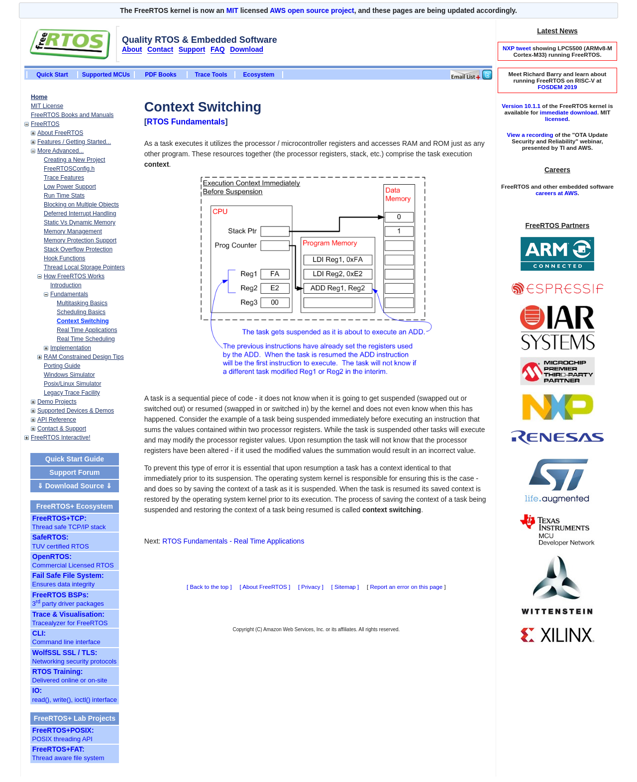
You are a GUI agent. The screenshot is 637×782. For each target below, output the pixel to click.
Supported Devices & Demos (75, 410)
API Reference (56, 419)
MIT (232, 10)
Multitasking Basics (82, 303)
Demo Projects (57, 401)
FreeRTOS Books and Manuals (72, 115)
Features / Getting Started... (74, 141)
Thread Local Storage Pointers (84, 267)
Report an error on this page (406, 586)
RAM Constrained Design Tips (84, 356)
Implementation (70, 347)
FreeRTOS (45, 123)
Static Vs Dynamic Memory (79, 222)
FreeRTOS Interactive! (61, 437)
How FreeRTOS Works (74, 276)
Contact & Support (61, 428)
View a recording (530, 134)
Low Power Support (70, 186)
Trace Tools (211, 74)
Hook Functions (64, 258)
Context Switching (83, 321)
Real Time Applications (87, 330)
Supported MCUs (106, 74)
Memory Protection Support (80, 240)
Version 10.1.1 (521, 106)
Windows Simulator (69, 374)
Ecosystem (259, 74)
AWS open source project (312, 10)
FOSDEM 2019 (557, 87)
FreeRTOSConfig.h (69, 168)
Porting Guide (62, 365)
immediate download (568, 112)
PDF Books (160, 74)
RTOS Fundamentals (186, 121)
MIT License (47, 106)
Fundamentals (69, 294)
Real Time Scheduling (86, 338)
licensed (556, 118)
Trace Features (64, 177)
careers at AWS (556, 193)
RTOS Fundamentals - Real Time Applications (233, 541)
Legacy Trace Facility (72, 392)
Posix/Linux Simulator (72, 383)
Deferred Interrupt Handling (80, 213)
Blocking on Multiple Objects (81, 204)
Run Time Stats (64, 195)
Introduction (66, 285)
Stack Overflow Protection (78, 249)
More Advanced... (60, 150)
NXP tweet (517, 48)
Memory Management (73, 231)
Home (39, 97)
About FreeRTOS (60, 132)
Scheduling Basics (81, 312)
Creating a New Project (74, 159)
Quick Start (52, 74)
